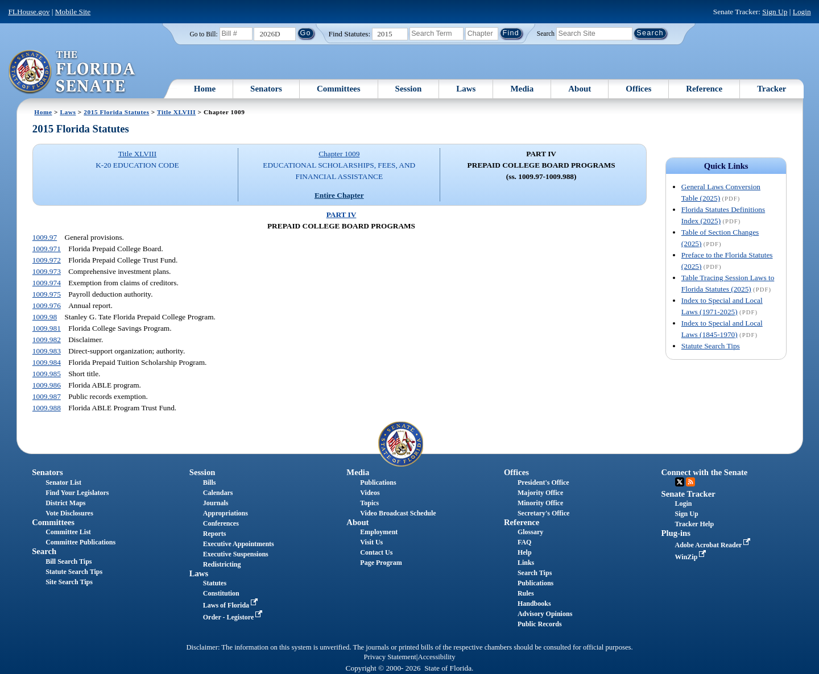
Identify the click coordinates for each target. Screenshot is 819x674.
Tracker (771, 88)
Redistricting (222, 564)
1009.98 (44, 317)
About (579, 88)
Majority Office (540, 493)
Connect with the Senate (704, 472)
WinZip (692, 557)
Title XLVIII (176, 112)
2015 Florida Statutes (116, 112)
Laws (465, 88)
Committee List (68, 532)
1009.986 (46, 385)
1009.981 (46, 328)
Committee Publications (80, 542)
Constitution (221, 593)
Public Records (540, 624)
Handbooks (534, 604)
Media (521, 88)
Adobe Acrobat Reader (714, 545)
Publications (378, 482)
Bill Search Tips (69, 561)
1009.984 (46, 362)
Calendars (218, 493)
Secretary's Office (543, 513)
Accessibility (437, 657)
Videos (369, 493)
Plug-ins (675, 533)
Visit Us (371, 542)
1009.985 (46, 373)
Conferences (221, 523)
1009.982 (46, 339)
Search (546, 33)
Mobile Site (73, 11)
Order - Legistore (234, 617)
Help (525, 552)
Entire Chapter (339, 195)
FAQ (524, 542)
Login (802, 11)
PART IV (341, 214)
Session (408, 88)
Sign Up (774, 11)
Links (526, 563)
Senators (266, 88)
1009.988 (46, 407)
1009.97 (44, 237)
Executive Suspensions (235, 554)
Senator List (63, 482)
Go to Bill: (203, 34)
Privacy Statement (389, 657)
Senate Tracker (688, 493)
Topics (369, 503)
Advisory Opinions (545, 614)
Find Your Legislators (77, 493)
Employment (379, 532)
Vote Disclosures (69, 513)
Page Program (381, 563)
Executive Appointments (238, 544)
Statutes (214, 583)
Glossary (530, 532)
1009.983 (46, 351)
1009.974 (46, 282)
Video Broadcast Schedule (398, 513)
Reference (704, 88)
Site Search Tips (69, 582)
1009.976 (46, 305)
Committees (339, 88)
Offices (638, 88)
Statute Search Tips (710, 346)
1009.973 (46, 271)
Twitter (679, 481)
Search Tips (535, 573)
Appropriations (225, 513)
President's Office (543, 482)
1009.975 (46, 294)
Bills (209, 482)
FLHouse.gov (28, 11)
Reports (214, 534)
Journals (216, 503)
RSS (690, 481)
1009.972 (46, 260)
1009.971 (46, 248)
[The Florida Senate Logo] (72, 72)
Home (205, 88)
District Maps (65, 503)
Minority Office (540, 503)
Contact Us (376, 552)
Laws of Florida (231, 605)
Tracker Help (694, 524)
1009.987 (46, 396)
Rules (526, 593)
